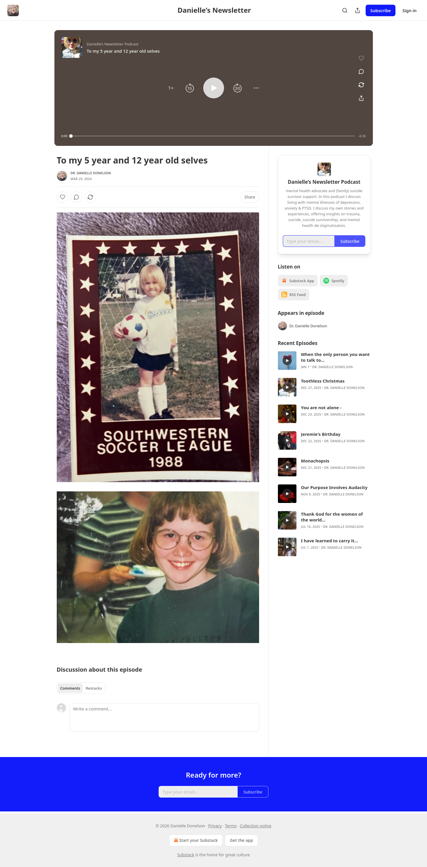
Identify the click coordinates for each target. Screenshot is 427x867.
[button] (170, 88)
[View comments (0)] (361, 71)
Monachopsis (315, 461)
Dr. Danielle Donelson (91, 173)
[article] (324, 360)
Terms (231, 826)
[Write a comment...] (164, 717)
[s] (287, 360)
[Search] (345, 10)
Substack (185, 854)
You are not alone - (321, 407)
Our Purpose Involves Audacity (334, 487)
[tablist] (81, 688)
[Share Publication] (357, 10)
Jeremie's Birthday (321, 434)
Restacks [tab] (94, 688)
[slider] (213, 136)
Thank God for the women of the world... (332, 517)
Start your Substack (195, 840)
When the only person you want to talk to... (335, 357)
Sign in (409, 10)
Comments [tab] (70, 688)
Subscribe (380, 10)
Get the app (241, 840)
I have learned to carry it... (329, 540)
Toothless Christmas (323, 381)
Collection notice (256, 826)
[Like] (62, 197)
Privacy (215, 826)
